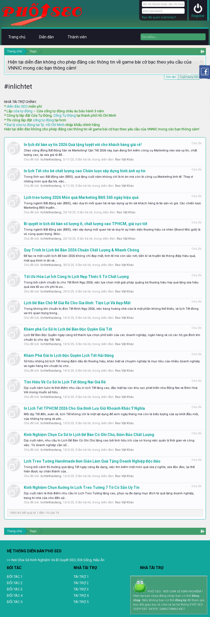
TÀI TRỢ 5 (81, 602)
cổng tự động (43, 120)
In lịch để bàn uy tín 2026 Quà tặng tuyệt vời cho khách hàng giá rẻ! (83, 144)
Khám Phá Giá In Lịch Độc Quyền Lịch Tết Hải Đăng (69, 355)
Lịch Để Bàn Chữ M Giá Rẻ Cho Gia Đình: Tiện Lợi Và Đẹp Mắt (77, 303)
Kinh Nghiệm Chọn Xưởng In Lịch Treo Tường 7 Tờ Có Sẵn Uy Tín (81, 487)
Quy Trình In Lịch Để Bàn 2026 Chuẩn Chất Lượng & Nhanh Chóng (81, 250)
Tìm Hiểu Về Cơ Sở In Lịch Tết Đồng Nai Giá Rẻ (65, 382)
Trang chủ (16, 37)
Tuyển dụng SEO (189, 76)
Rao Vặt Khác (124, 159)
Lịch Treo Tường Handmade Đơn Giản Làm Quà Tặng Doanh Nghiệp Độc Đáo (92, 461)
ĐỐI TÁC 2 (14, 583)
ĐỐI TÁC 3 (14, 589)
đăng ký (180, 600)
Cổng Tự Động (64, 115)
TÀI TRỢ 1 (81, 577)
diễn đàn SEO (17, 106)
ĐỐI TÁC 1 (14, 577)
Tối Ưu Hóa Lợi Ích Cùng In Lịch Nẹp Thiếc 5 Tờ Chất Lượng (76, 276)
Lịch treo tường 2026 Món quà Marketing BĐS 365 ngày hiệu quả (81, 197)
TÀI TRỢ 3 (81, 589)
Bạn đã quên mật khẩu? (159, 17)
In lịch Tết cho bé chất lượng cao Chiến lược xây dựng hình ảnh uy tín (84, 171)
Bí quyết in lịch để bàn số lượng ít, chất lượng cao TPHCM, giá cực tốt (85, 224)
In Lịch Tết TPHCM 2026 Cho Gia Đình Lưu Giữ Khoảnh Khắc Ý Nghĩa (84, 408)
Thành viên (77, 37)
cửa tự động (23, 111)
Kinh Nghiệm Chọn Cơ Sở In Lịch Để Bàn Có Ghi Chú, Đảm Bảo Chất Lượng (89, 434)
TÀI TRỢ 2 (81, 583)
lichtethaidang (50, 159)
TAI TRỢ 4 (81, 595)
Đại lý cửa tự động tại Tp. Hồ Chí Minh (36, 125)
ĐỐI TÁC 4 (14, 595)
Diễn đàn (171, 77)
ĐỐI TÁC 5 (14, 602)
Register (198, 16)
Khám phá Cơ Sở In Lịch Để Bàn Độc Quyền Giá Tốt (68, 329)
